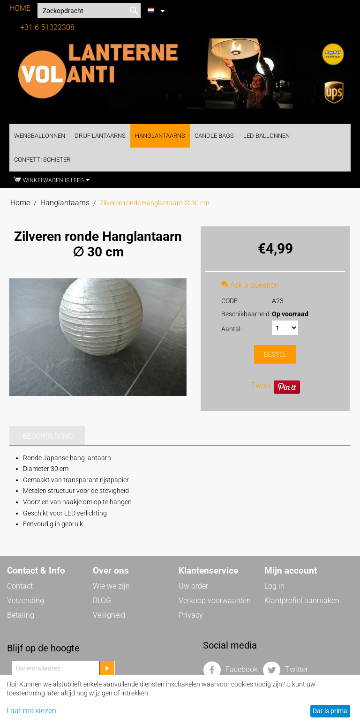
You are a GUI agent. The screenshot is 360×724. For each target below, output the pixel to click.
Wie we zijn (111, 586)
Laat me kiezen (31, 710)
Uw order (193, 586)
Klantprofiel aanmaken (301, 600)
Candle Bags (214, 135)
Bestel (275, 354)
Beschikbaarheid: (243, 314)
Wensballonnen (39, 135)
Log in (274, 586)
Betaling (20, 615)
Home (20, 202)
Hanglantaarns (160, 135)
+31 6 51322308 (47, 27)
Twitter (285, 670)
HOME (19, 8)
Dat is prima (330, 711)
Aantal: (231, 329)
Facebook (230, 670)
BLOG (102, 600)
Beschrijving (47, 436)
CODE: (230, 301)
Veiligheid (109, 615)
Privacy (191, 615)
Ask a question (250, 285)
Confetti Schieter (42, 159)
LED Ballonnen (266, 135)
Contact (20, 586)
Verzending (25, 600)
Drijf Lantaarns (100, 135)
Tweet (261, 385)
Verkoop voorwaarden (215, 600)
